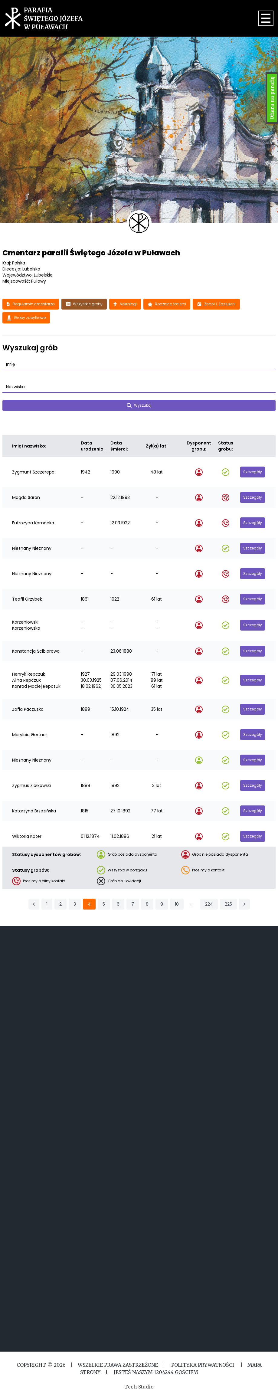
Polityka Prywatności (202, 1365)
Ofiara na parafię (272, 98)
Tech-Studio (139, 1387)
